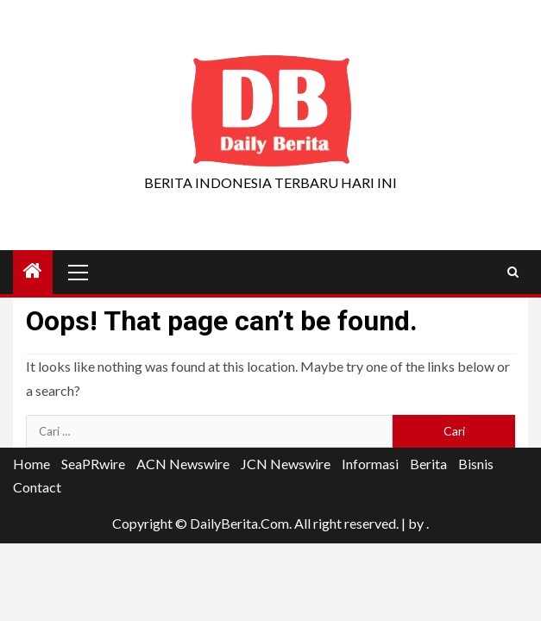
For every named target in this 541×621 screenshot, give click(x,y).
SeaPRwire (93, 463)
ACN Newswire (183, 463)
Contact (37, 487)
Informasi (370, 463)
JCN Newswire (285, 463)
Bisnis (476, 463)
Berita (428, 463)
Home (31, 463)
